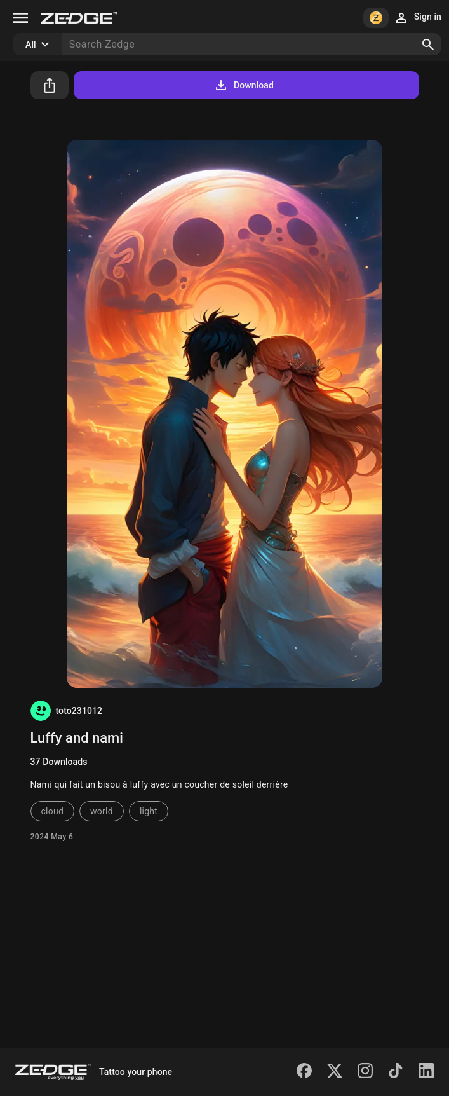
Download (243, 85)
